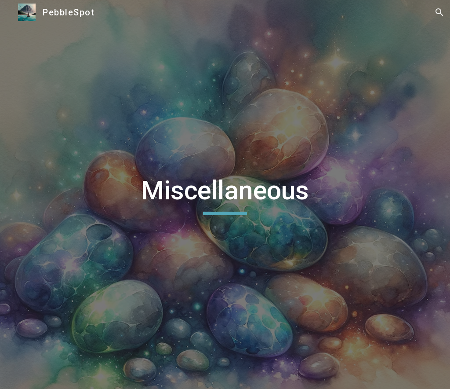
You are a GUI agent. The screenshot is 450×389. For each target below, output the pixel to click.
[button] (439, 12)
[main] (225, 194)
